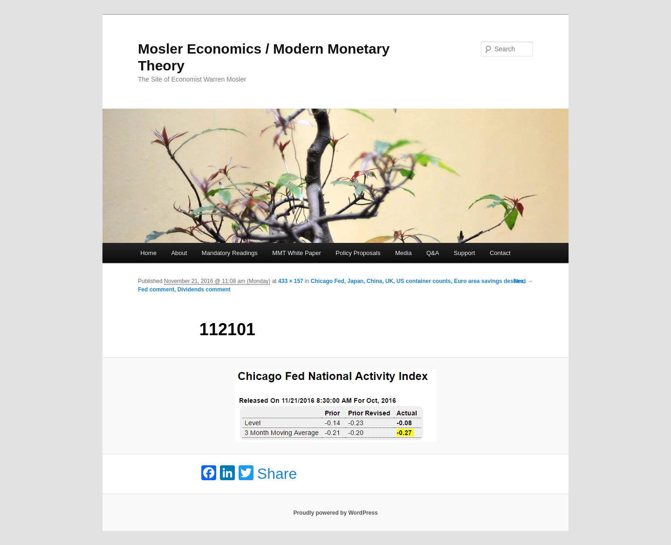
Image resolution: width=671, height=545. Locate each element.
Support (464, 252)
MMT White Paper (296, 252)
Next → (523, 281)
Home (148, 252)
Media (403, 252)
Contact (500, 252)
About (179, 252)
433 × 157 (290, 281)
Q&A (432, 252)
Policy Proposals (358, 252)
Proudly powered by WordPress (335, 513)
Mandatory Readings (230, 252)
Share (277, 473)
